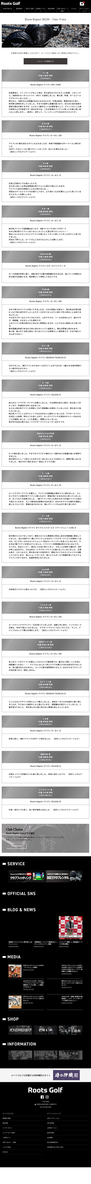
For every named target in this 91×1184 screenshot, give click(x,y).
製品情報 (19, 8)
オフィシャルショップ (84, 10)
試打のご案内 (30, 8)
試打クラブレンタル (53, 1135)
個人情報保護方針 (52, 1159)
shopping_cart (82, 4)
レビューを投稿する (45, 61)
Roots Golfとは (7, 8)
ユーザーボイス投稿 (9, 1149)
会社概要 (50, 1154)
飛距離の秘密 (7, 1135)
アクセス (73, 8)
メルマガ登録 (7, 1164)
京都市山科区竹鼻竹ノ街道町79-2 (46, 1121)
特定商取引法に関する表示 (55, 1164)
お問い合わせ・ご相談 (9, 1159)
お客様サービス (40, 9)
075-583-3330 (47, 1124)
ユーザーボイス (7, 1144)
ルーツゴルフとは (8, 1130)
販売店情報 (51, 8)
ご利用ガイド (7, 1154)
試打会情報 (50, 1140)
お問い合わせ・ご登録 (62, 10)
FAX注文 (5, 1168)
